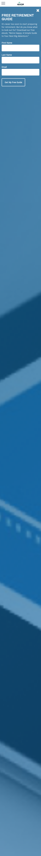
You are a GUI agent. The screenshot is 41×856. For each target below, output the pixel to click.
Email (4, 67)
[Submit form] (13, 82)
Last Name (7, 55)
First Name (7, 42)
